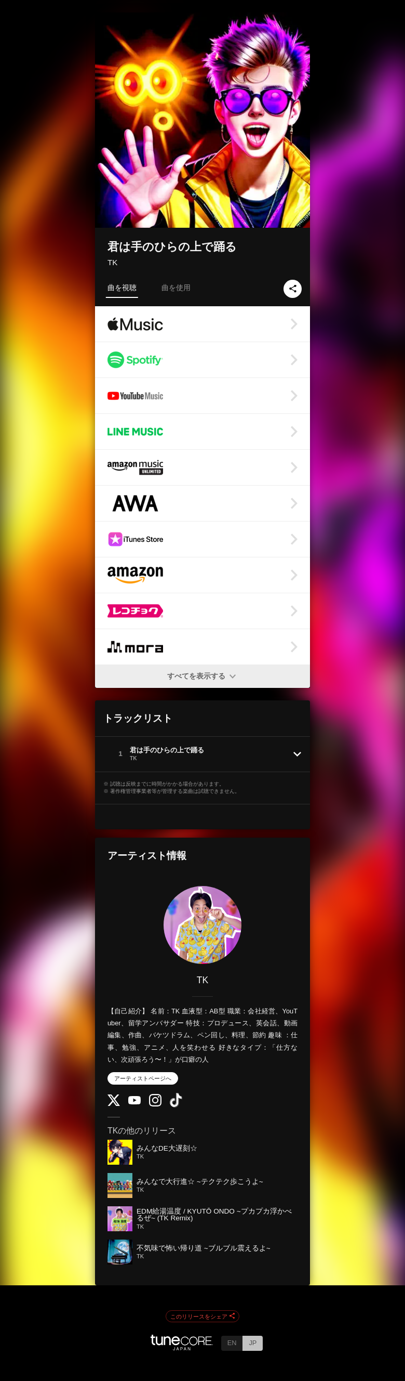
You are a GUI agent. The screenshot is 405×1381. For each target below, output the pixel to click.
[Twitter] (113, 1104)
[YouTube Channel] (134, 1102)
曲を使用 (176, 287)
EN (232, 1343)
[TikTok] (176, 1105)
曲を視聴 (122, 287)
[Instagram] (155, 1104)
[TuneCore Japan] (182, 1347)
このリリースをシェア (202, 1316)
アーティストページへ (142, 1078)
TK (112, 262)
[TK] (202, 925)
